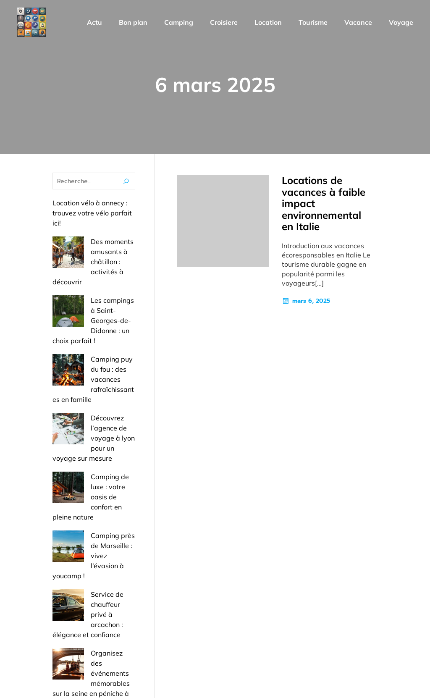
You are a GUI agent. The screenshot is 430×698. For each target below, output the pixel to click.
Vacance (358, 23)
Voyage (401, 23)
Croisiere (224, 23)
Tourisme (313, 23)
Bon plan (133, 23)
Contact (321, 644)
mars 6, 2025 (306, 302)
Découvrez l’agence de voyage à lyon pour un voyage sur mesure (91, 369)
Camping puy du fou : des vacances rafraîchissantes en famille (93, 330)
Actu (94, 23)
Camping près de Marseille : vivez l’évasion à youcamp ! (91, 446)
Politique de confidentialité (364, 679)
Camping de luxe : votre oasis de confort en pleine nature (93, 408)
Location (268, 23)
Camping (178, 23)
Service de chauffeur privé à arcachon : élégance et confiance (87, 485)
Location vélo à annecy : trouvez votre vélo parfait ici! (92, 214)
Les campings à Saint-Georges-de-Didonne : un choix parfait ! (91, 292)
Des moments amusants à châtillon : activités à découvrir (93, 253)
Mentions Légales (377, 644)
